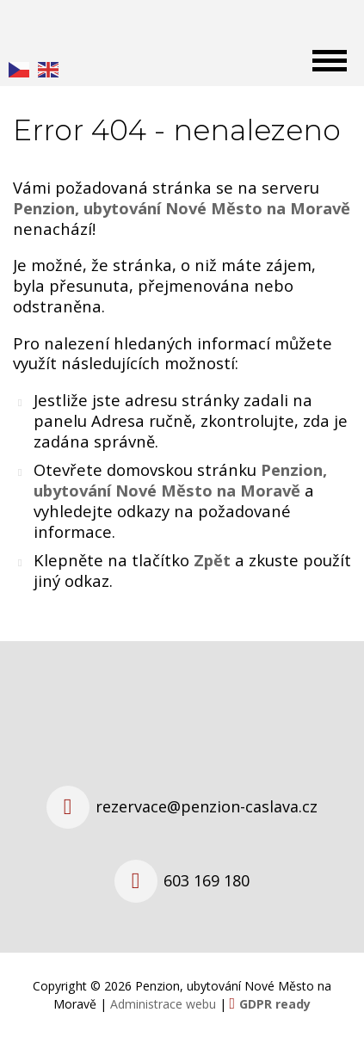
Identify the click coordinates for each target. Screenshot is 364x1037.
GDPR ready (275, 1004)
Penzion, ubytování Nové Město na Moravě (180, 480)
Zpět (212, 560)
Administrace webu (163, 1004)
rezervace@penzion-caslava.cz (207, 806)
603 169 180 (206, 880)
